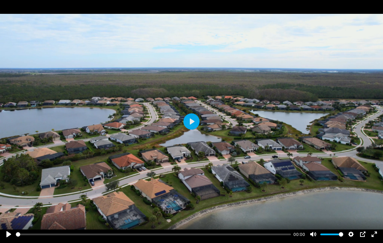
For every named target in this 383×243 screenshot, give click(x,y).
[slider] (153, 234)
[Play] (8, 234)
